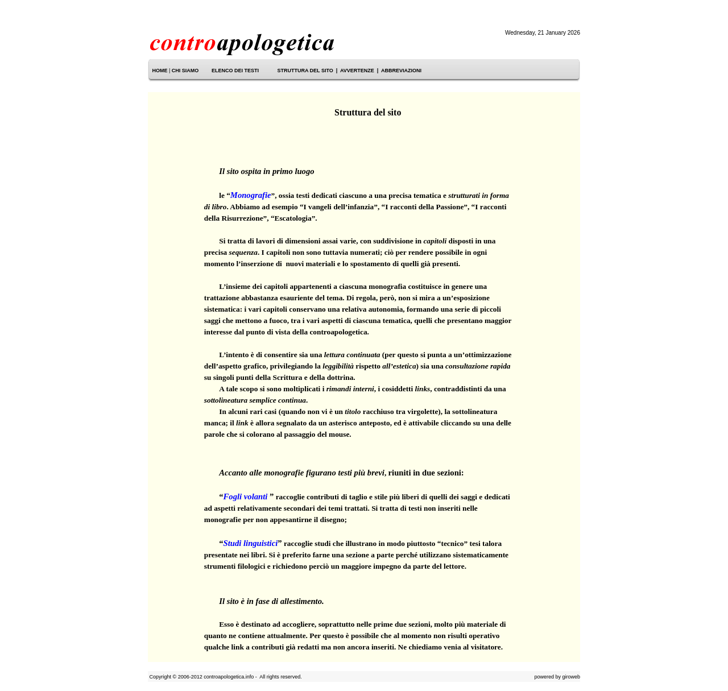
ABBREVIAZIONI (401, 70)
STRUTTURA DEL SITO (305, 70)
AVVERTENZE (357, 70)
